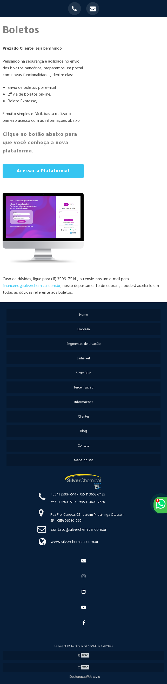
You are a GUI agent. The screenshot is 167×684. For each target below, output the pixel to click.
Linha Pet (83, 358)
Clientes (83, 416)
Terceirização (83, 387)
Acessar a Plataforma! (43, 171)
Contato (84, 445)
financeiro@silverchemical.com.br (32, 286)
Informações (83, 402)
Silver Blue (83, 373)
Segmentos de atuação (83, 344)
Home (83, 315)
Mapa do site (83, 460)
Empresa (83, 329)
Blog (83, 431)
